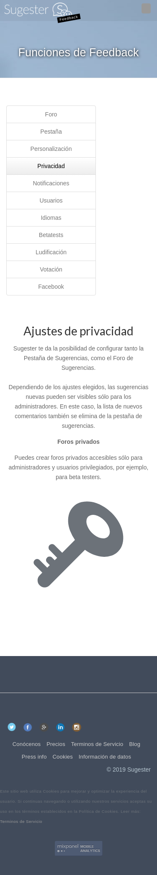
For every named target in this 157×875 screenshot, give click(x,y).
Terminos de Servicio (21, 821)
